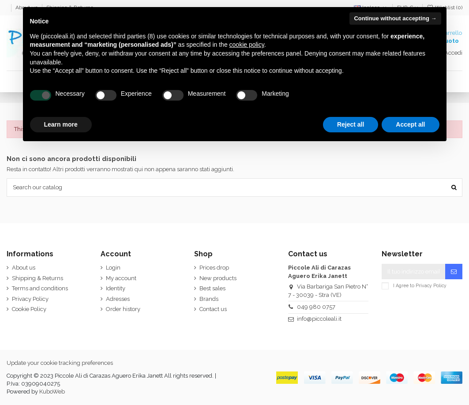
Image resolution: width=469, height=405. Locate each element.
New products (217, 278)
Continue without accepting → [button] (395, 18)
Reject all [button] (350, 124)
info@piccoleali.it (319, 318)
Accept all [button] (410, 124)
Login (113, 267)
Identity (115, 288)
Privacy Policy (30, 299)
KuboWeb (52, 391)
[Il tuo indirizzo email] (413, 271)
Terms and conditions (40, 288)
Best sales (212, 288)
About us (23, 267)
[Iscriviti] (453, 271)
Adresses (118, 299)
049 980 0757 (316, 307)
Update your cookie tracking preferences (60, 363)
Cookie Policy (29, 309)
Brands (208, 299)
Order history (123, 309)
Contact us (213, 309)
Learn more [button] (61, 124)
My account (121, 278)
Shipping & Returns (37, 278)
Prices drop (214, 267)
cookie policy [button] (246, 44)
